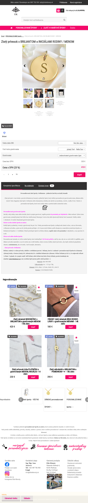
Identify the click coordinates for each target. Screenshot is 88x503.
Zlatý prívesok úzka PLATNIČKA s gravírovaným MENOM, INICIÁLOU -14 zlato (25, 371)
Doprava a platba (72, 477)
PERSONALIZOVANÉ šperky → (28, 28)
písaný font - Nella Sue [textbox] (75, 149)
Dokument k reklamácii (74, 475)
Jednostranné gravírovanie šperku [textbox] (71, 155)
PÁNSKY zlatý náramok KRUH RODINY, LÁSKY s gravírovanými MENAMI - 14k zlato (63, 321)
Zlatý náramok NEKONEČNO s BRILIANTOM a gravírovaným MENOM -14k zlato (25, 321)
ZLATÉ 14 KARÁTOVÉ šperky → (55, 28)
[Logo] (15, 11)
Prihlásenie (63, 2)
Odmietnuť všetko (11, 498)
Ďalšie (72, 28)
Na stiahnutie (29, 186)
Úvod (2, 36)
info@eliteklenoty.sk (14, 259)
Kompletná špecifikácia (11, 186)
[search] (64, 20)
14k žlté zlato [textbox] (78, 143)
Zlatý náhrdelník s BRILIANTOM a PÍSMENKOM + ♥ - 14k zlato (63, 370)
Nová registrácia (76, 2)
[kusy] (8, 174)
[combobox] (71, 143)
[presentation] (24, 66)
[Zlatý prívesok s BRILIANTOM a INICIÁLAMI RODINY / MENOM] (44, 66)
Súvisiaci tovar (46, 186)
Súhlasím (27, 498)
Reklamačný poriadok (74, 472)
